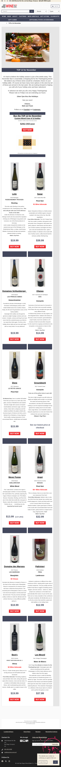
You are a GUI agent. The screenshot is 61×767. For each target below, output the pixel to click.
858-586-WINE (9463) (44, 1)
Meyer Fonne (14, 477)
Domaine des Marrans (14, 566)
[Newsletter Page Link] (10, 1)
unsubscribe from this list (28, 722)
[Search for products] (15, 11)
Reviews (38, 731)
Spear (40, 194)
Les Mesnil (40, 655)
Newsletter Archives (51, 731)
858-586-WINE (8, 749)
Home (3, 23)
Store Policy (27, 731)
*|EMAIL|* (35, 721)
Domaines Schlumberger (14, 291)
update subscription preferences (39, 722)
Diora (14, 383)
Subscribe (55, 744)
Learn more (43, 762)
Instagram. (37, 109)
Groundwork (40, 383)
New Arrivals (33, 16)
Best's (15, 655)
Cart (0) (55, 6)
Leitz (14, 194)
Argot (40, 477)
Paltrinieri (40, 566)
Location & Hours (8, 731)
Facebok (27, 109)
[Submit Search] (31, 11)
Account (45, 6)
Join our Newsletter (39, 737)
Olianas (40, 291)
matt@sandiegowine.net (10, 752)
